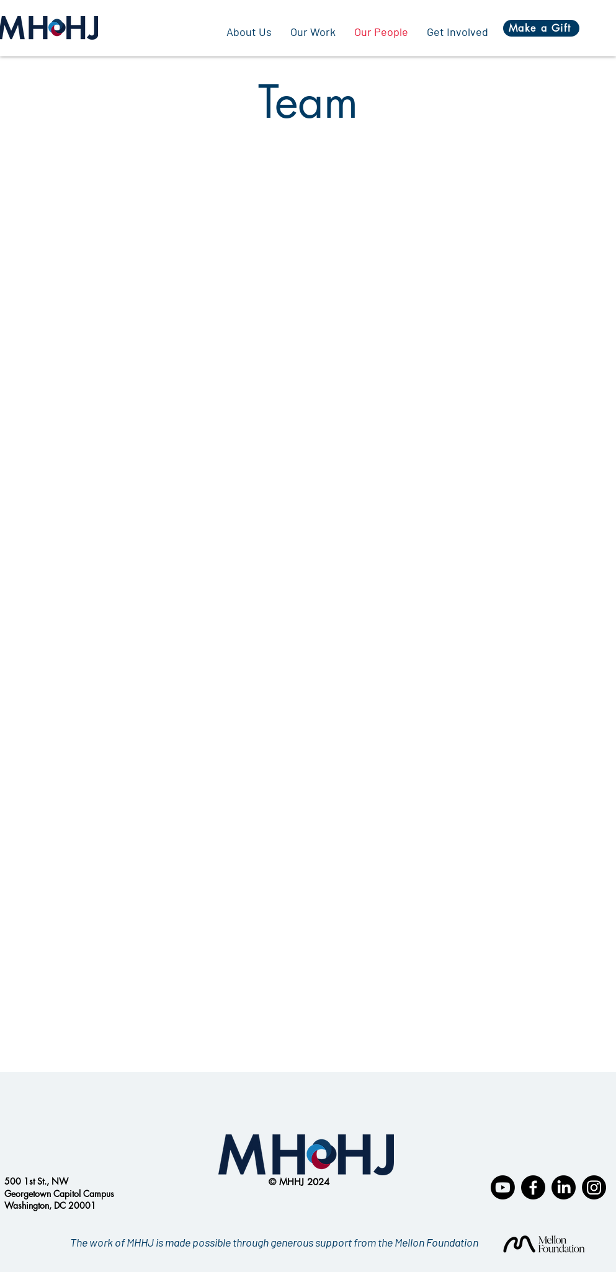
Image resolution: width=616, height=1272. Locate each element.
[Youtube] (503, 1187)
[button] (313, 31)
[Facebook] (533, 1187)
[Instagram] (594, 1187)
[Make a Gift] (541, 28)
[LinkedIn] (563, 1187)
